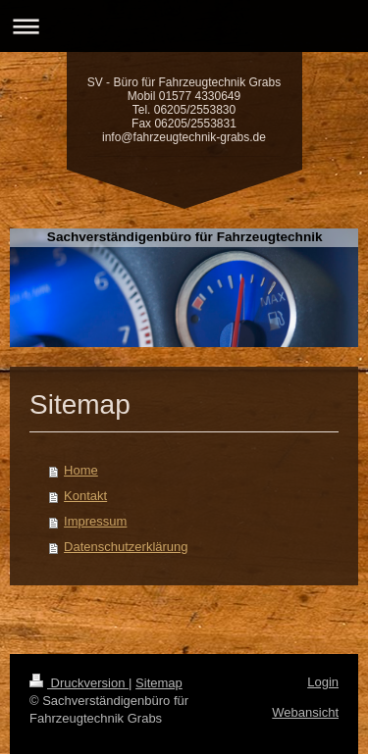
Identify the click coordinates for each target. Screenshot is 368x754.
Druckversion (79, 683)
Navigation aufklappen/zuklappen (184, 26)
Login (323, 682)
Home (81, 470)
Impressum (95, 521)
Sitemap (159, 683)
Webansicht (305, 712)
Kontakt (85, 495)
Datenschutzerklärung (125, 546)
